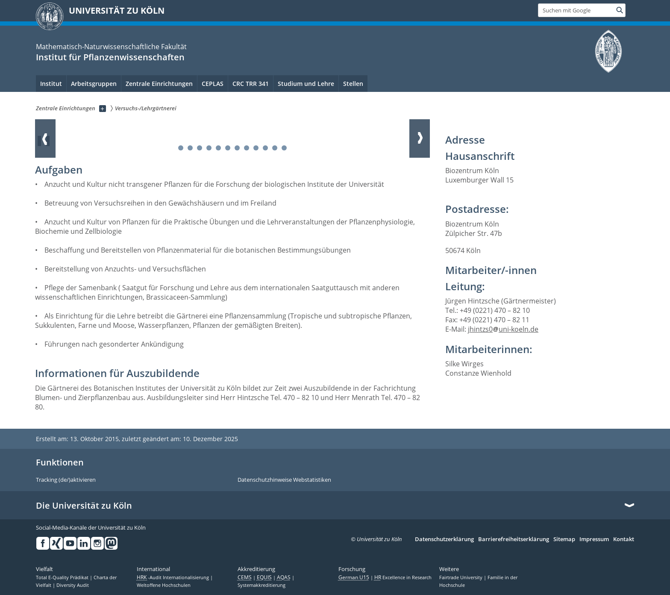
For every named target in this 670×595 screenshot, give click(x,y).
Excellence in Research (403, 577)
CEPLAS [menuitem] (212, 84)
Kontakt (623, 539)
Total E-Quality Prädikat (63, 577)
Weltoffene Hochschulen (164, 585)
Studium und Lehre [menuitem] (306, 84)
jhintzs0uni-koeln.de (503, 329)
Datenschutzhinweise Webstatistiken (284, 480)
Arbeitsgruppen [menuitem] (94, 84)
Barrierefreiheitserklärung (513, 539)
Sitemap (564, 539)
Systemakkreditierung (261, 585)
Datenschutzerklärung (444, 539)
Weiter (419, 138)
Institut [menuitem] (51, 84)
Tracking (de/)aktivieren (66, 480)
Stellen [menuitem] (353, 84)
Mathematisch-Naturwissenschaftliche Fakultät (111, 46)
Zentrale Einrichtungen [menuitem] (159, 84)
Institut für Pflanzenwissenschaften (110, 57)
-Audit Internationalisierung (173, 577)
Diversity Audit (72, 585)
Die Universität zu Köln (84, 506)
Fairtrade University (461, 577)
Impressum (594, 539)
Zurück (45, 138)
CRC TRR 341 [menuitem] (250, 84)
